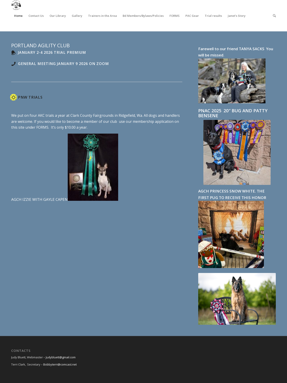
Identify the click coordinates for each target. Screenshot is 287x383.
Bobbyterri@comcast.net (60, 364)
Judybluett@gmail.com (61, 357)
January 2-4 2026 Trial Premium (52, 52)
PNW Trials (30, 97)
